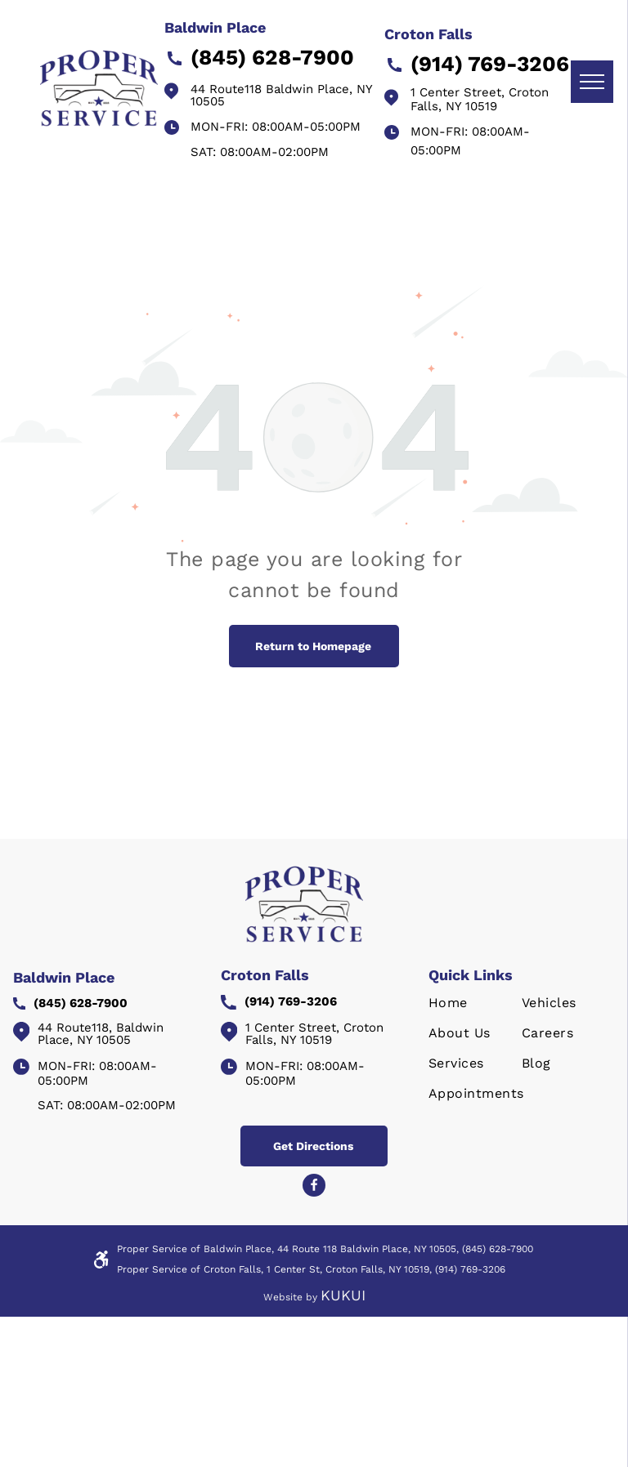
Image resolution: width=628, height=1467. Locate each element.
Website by (290, 1297)
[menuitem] (483, 1010)
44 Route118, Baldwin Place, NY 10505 (101, 1033)
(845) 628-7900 (497, 1249)
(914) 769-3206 (470, 1269)
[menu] (592, 81)
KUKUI (343, 1295)
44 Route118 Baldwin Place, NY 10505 (281, 95)
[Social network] (314, 1187)
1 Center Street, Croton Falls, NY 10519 (479, 99)
